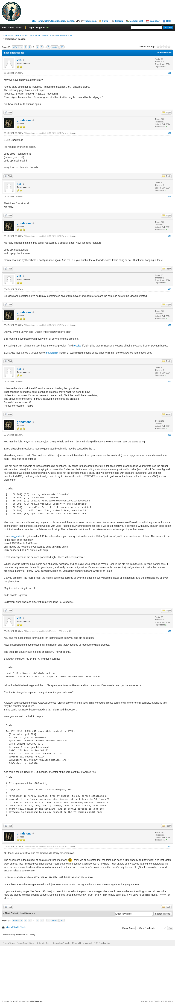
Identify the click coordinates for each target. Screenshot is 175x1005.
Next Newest (26, 913)
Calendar (155, 21)
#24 (169, 236)
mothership (51, 352)
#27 (169, 382)
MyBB (15, 1001)
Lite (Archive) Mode (60, 943)
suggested (16, 536)
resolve (77, 345)
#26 (169, 325)
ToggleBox (90, 21)
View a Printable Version (16, 927)
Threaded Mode (164, 52)
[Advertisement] (87, 972)
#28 (169, 435)
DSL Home (37, 21)
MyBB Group (37, 1001)
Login (31, 27)
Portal (105, 21)
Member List (136, 21)
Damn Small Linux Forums (14, 35)
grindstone (24, 120)
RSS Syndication (102, 943)
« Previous (17, 47)
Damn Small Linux (25, 943)
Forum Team (8, 943)
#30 (169, 846)
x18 (19, 60)
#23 (169, 197)
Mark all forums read (82, 943)
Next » (54, 47)
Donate (70, 21)
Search (119, 21)
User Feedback (61, 35)
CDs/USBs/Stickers (54, 21)
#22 (169, 133)
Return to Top (42, 943)
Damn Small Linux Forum (40, 35)
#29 (169, 631)
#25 (169, 289)
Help (168, 21)
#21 (169, 73)
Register (40, 27)
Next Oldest (11, 913)
